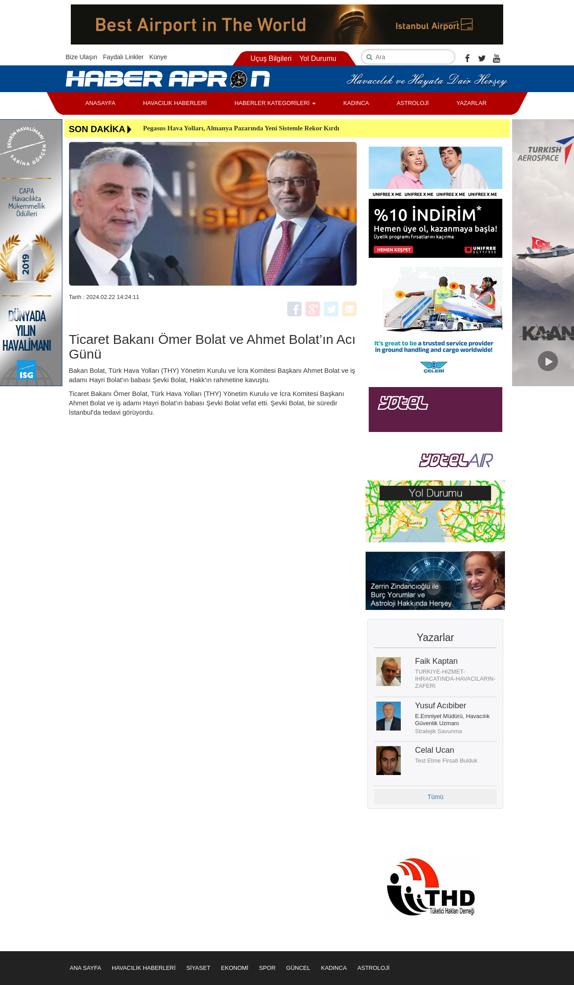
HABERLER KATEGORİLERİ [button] (274, 103)
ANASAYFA (100, 103)
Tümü (435, 796)
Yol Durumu (317, 58)
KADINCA (356, 103)
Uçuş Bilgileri (270, 58)
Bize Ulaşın (82, 57)
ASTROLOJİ (413, 103)
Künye (158, 57)
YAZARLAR (471, 103)
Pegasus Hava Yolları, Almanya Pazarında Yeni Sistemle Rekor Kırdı (241, 128)
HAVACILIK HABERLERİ (175, 103)
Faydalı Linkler (123, 57)
